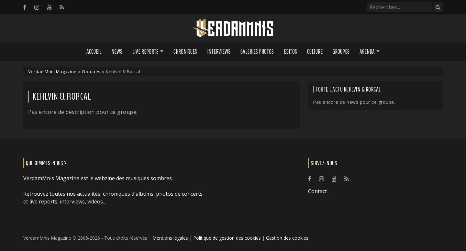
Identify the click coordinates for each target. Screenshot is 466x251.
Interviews (218, 51)
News (116, 51)
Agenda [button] (367, 51)
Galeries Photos (257, 51)
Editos (290, 51)
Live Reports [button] (145, 51)
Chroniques (185, 51)
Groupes (341, 51)
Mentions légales (170, 238)
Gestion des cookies (287, 238)
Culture (315, 51)
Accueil (93, 51)
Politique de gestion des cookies (227, 238)
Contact (317, 191)
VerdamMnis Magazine (52, 71)
